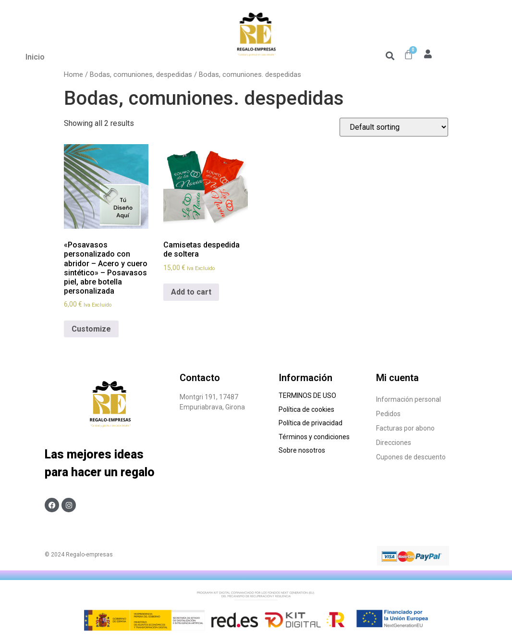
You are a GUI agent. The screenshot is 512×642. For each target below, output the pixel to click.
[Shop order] (394, 127)
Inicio (35, 57)
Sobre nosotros (303, 450)
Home (73, 74)
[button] (390, 55)
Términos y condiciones (315, 437)
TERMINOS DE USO (307, 395)
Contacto (200, 377)
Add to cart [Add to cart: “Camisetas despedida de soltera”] (191, 291)
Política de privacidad (310, 423)
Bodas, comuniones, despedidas (141, 74)
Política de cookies (307, 409)
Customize (91, 328)
